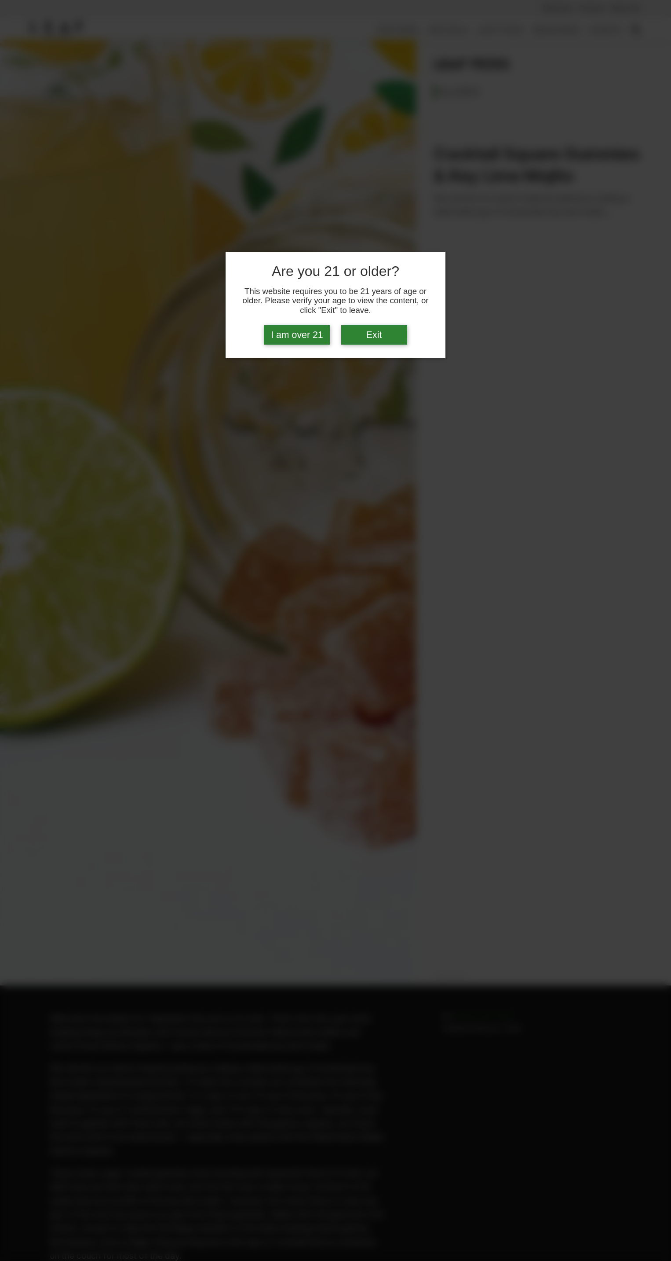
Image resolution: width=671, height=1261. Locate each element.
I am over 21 (297, 335)
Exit (374, 335)
